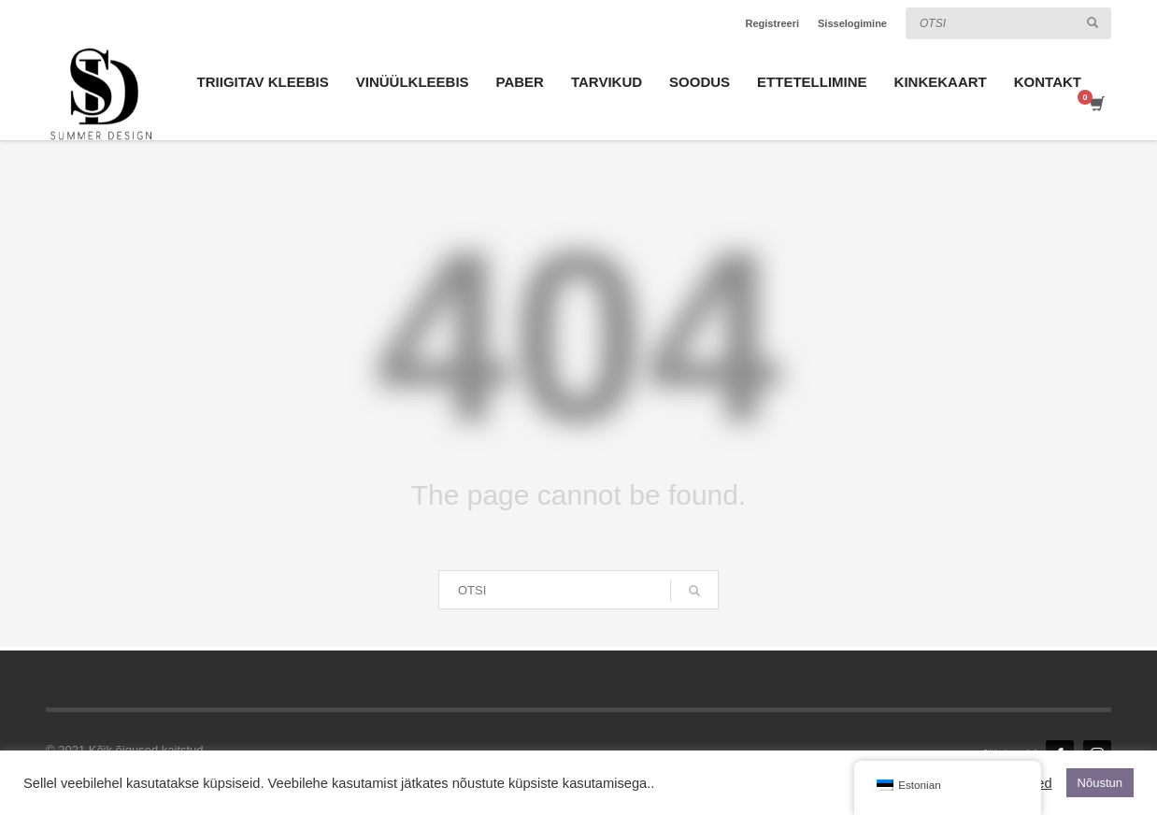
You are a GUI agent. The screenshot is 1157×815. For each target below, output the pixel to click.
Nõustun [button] (1100, 783)
